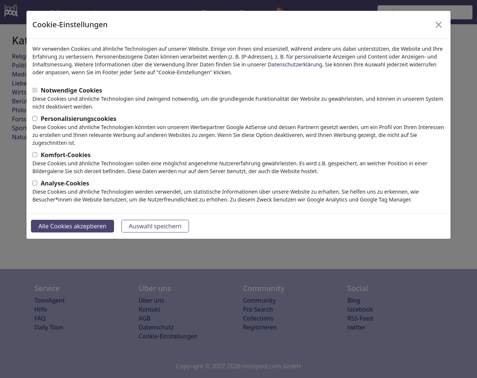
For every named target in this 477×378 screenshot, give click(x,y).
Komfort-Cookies (66, 155)
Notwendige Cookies (71, 90)
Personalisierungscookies (78, 119)
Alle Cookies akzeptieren (72, 226)
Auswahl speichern (155, 226)
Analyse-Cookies (65, 183)
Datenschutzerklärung (295, 64)
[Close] (439, 25)
